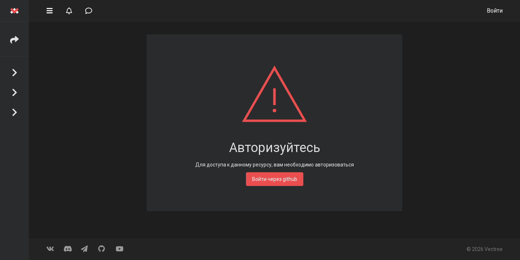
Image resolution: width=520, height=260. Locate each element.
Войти (495, 10)
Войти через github (274, 179)
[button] (49, 10)
